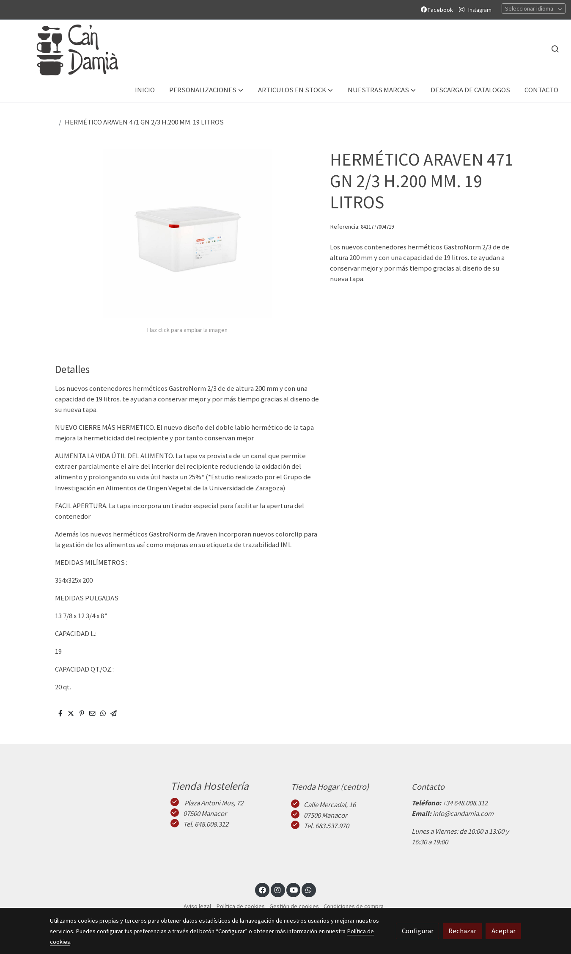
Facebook (438, 10)
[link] (68, 49)
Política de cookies (240, 906)
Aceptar (503, 930)
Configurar (418, 930)
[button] (206, 90)
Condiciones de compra (354, 906)
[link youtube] (294, 889)
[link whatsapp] (309, 889)
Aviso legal (197, 906)
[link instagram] (278, 889)
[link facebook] (262, 889)
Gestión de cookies (294, 906)
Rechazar (462, 930)
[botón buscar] (555, 48)
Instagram (479, 10)
